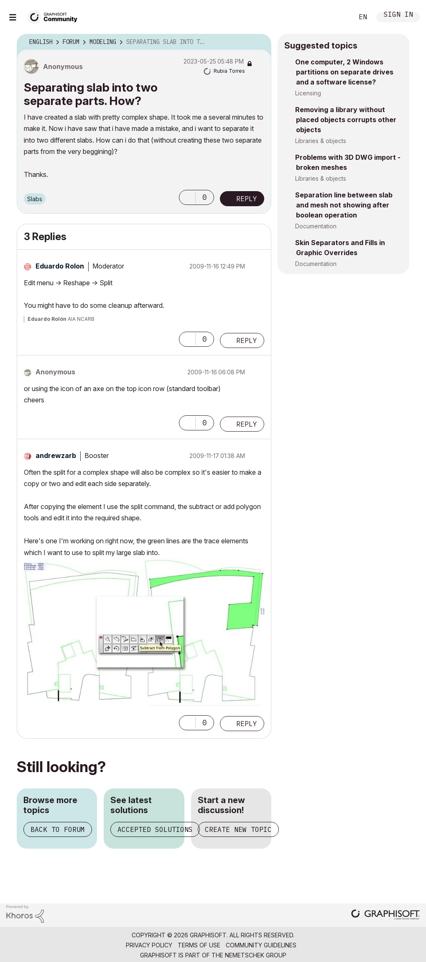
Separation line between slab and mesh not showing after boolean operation (344, 205)
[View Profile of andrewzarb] (56, 455)
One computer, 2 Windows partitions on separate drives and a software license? (344, 72)
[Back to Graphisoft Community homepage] (55, 16)
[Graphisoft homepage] (385, 915)
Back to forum (58, 829)
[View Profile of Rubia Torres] (229, 71)
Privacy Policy (149, 945)
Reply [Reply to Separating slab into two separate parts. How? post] (246, 198)
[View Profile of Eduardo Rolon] (60, 266)
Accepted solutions (155, 829)
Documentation (316, 226)
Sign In (398, 15)
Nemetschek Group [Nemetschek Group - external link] (255, 955)
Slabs (34, 198)
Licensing (308, 93)
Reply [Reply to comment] (246, 340)
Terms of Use (199, 945)
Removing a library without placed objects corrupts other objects (345, 119)
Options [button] (259, 42)
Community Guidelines (261, 945)
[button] (187, 197)
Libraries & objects (320, 140)
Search (337, 17)
